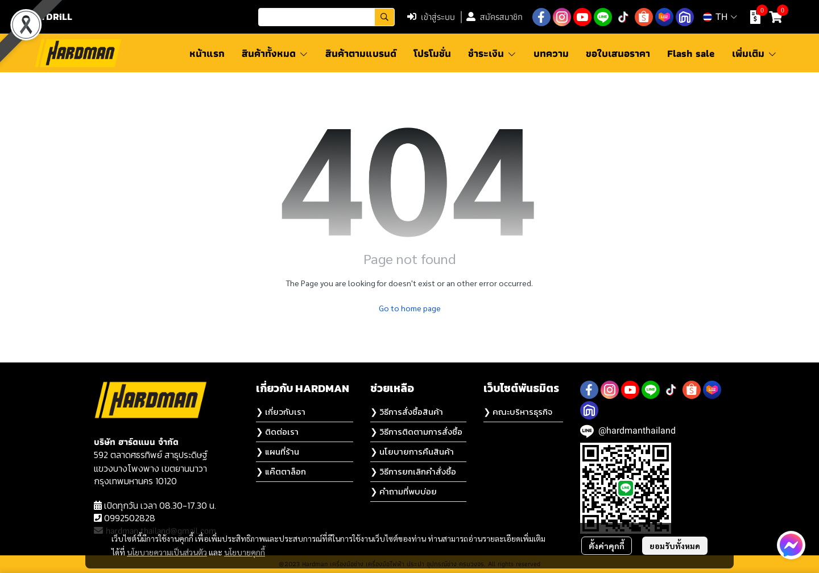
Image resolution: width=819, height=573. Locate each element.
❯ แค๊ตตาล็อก (281, 471)
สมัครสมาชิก (494, 17)
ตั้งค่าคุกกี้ (606, 546)
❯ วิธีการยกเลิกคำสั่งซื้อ (413, 471)
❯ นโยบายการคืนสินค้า (412, 451)
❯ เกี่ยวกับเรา (280, 411)
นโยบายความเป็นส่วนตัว (167, 552)
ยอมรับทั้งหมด (675, 546)
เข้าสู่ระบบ (431, 17)
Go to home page (410, 308)
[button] (326, 17)
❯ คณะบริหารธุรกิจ (517, 411)
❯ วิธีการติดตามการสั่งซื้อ (416, 431)
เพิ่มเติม (754, 53)
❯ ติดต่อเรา (277, 431)
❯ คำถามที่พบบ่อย (403, 491)
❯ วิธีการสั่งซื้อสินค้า (406, 411)
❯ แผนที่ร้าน (277, 451)
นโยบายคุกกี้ (244, 552)
